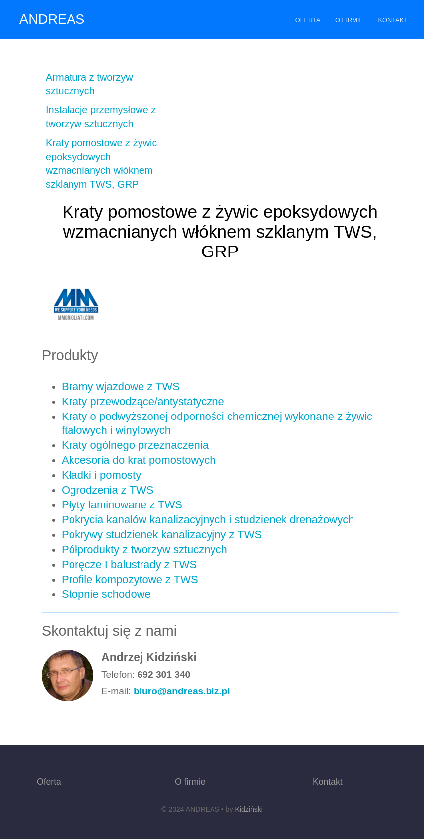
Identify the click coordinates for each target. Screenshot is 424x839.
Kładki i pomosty (101, 475)
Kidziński (249, 809)
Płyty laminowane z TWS (122, 505)
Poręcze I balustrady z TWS (129, 564)
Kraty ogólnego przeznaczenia (135, 445)
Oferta (308, 20)
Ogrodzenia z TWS (107, 490)
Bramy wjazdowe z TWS (121, 386)
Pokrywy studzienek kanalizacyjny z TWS (162, 534)
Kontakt (393, 20)
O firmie (349, 20)
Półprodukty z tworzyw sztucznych (144, 549)
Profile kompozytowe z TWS (130, 579)
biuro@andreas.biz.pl (182, 691)
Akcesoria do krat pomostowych (139, 460)
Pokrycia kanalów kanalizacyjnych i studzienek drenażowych (208, 519)
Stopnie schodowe (106, 594)
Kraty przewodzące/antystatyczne (143, 401)
